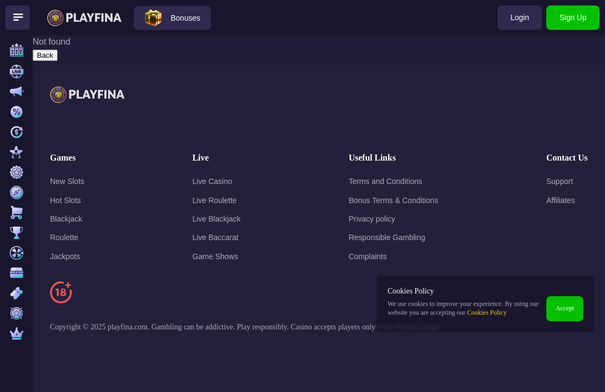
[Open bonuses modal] (172, 18)
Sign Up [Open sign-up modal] (573, 17)
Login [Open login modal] (519, 17)
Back (45, 55)
